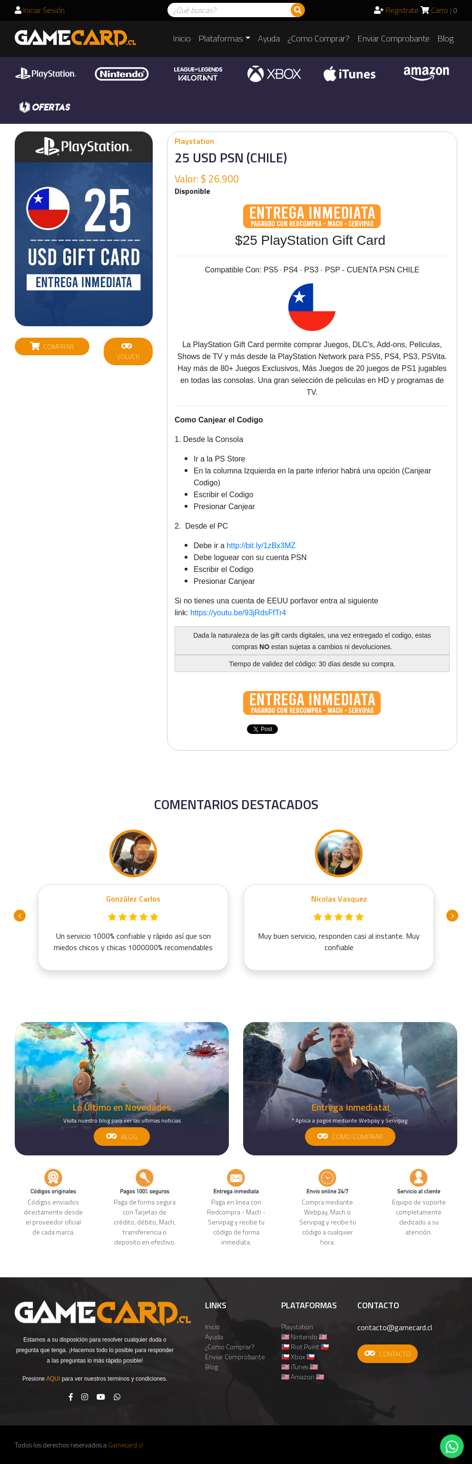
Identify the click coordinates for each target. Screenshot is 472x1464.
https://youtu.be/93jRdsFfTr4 (238, 613)
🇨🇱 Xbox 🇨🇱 (298, 1357)
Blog (445, 38)
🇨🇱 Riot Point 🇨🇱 (305, 1347)
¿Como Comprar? (318, 38)
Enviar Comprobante (393, 38)
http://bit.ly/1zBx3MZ (260, 545)
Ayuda (269, 38)
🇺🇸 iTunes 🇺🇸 (299, 1367)
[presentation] (20, 916)
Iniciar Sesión (40, 10)
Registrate (396, 10)
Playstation (297, 1327)
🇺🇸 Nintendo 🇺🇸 (304, 1337)
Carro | (439, 10)
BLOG (122, 1137)
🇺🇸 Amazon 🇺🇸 (302, 1377)
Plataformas (220, 38)
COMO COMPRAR (350, 1137)
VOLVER (128, 351)
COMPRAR (52, 346)
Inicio (182, 38)
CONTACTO (387, 1354)
